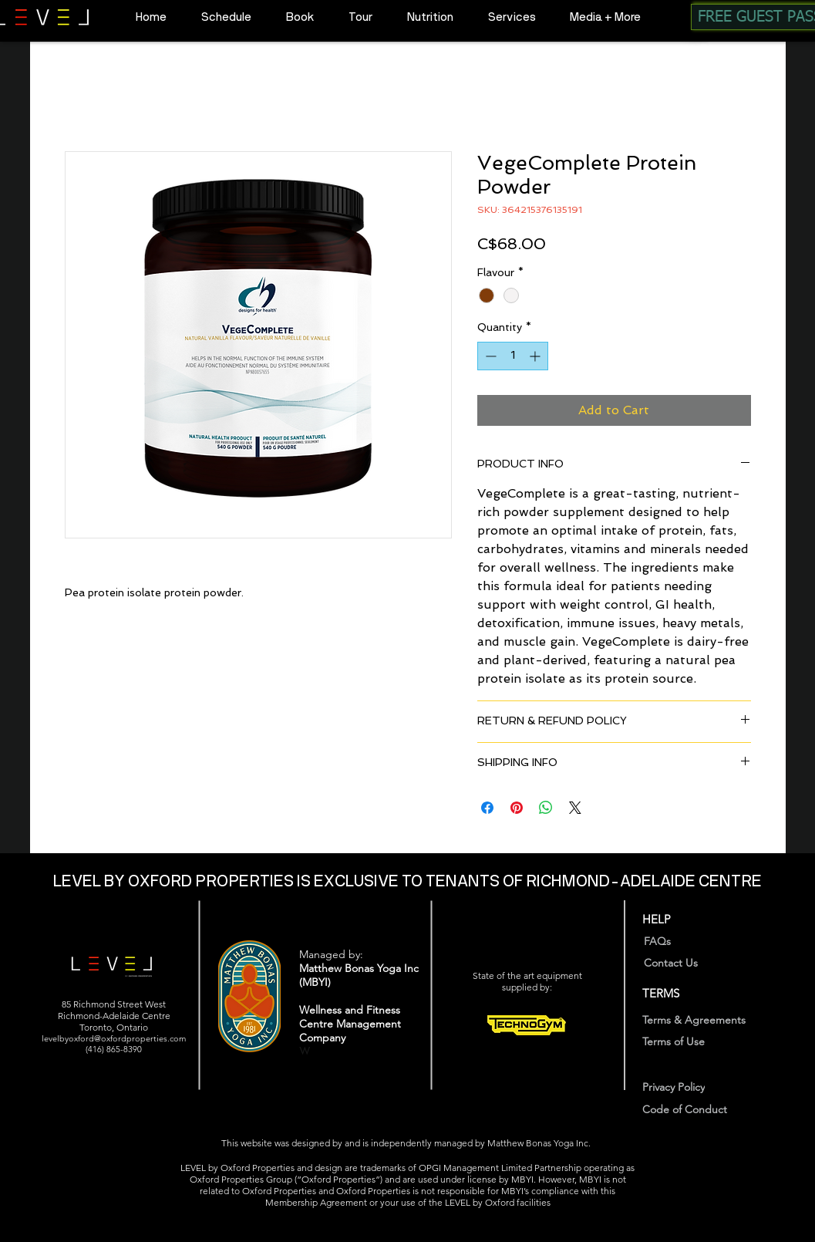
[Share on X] (575, 807)
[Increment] (536, 356)
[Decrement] (489, 356)
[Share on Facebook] (487, 807)
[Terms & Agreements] (705, 1019)
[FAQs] (665, 940)
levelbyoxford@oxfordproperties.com (114, 1038)
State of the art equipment (527, 975)
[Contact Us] (687, 962)
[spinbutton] (513, 356)
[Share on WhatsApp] (546, 807)
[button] (294, 17)
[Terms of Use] (683, 1041)
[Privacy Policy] (683, 1086)
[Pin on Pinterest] (516, 807)
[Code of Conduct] (696, 1109)
